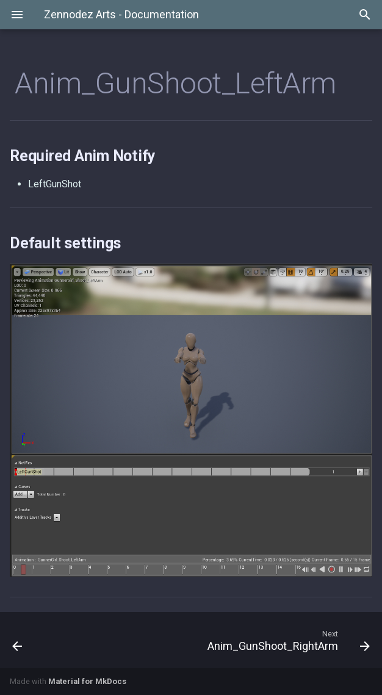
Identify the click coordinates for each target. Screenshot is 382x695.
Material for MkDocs (87, 681)
